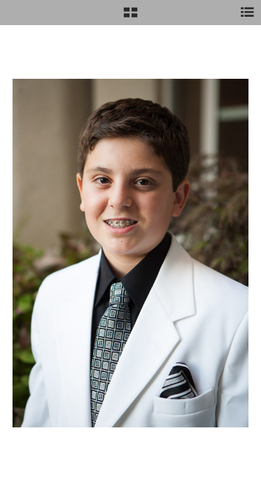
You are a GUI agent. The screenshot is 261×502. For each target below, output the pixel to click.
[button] (130, 17)
